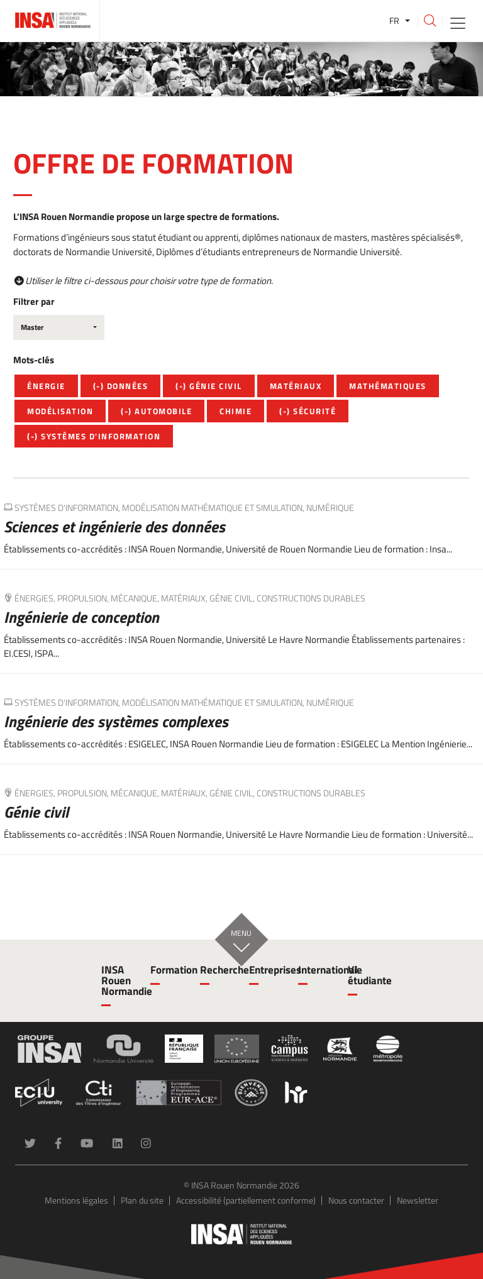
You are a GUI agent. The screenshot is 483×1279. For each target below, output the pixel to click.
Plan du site (142, 1200)
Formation (167, 970)
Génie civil (36, 812)
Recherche (217, 970)
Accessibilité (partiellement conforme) (246, 1200)
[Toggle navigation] (458, 22)
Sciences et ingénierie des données (114, 527)
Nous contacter (356, 1200)
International (315, 970)
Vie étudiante (365, 975)
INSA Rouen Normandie (118, 980)
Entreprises (266, 970)
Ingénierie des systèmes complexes (116, 721)
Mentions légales (76, 1200)
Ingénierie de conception (81, 617)
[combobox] (58, 327)
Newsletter (417, 1200)
